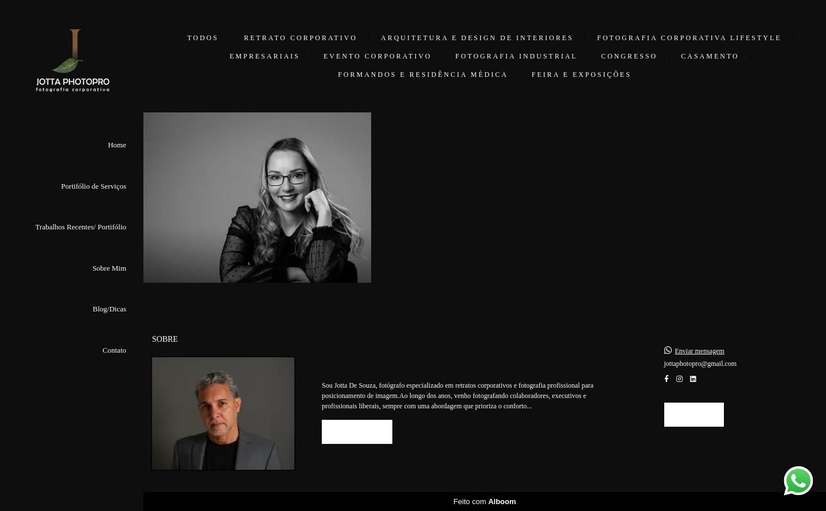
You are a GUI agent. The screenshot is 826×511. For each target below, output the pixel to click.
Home (117, 145)
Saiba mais (357, 431)
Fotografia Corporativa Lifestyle (689, 37)
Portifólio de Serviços (93, 186)
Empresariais (264, 56)
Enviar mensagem (699, 351)
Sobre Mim (109, 268)
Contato (114, 350)
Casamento (710, 56)
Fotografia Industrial (516, 56)
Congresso (629, 56)
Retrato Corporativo (300, 37)
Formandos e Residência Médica (423, 74)
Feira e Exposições (582, 74)
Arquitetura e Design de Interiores (477, 37)
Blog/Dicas (110, 309)
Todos (203, 37)
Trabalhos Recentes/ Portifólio (81, 227)
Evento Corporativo (378, 56)
